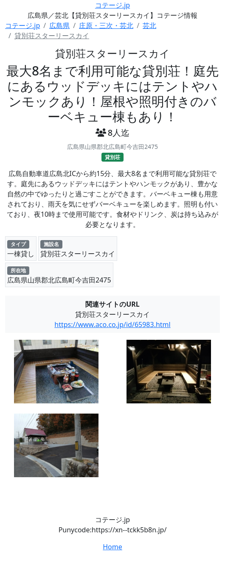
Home (112, 546)
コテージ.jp (112, 5)
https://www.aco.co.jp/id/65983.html (112, 324)
